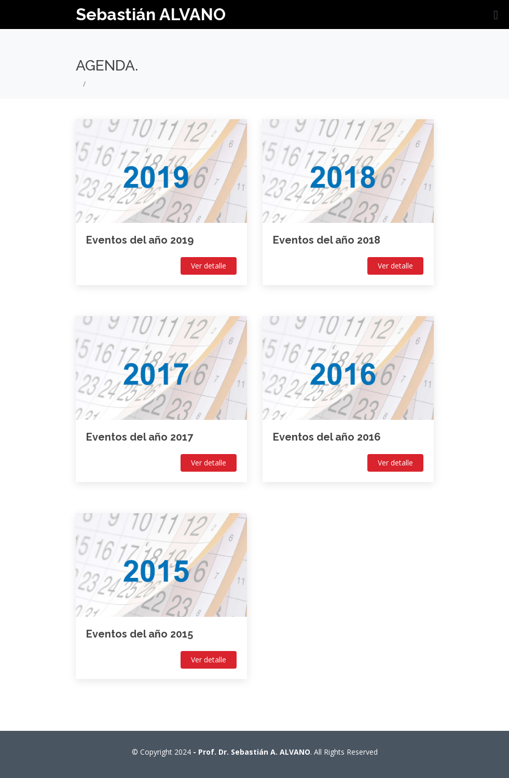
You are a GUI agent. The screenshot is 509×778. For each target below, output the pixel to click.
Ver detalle (208, 266)
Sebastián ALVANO (151, 14)
